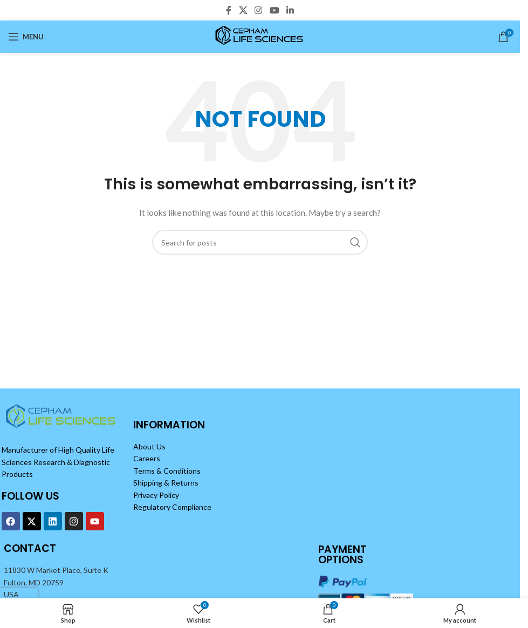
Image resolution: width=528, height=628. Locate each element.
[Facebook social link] (228, 10)
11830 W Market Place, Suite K (56, 570)
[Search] (260, 242)
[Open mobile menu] (26, 36)
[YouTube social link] (274, 10)
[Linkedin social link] (290, 10)
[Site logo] (260, 35)
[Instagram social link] (258, 10)
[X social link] (243, 10)
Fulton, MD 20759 (34, 582)
